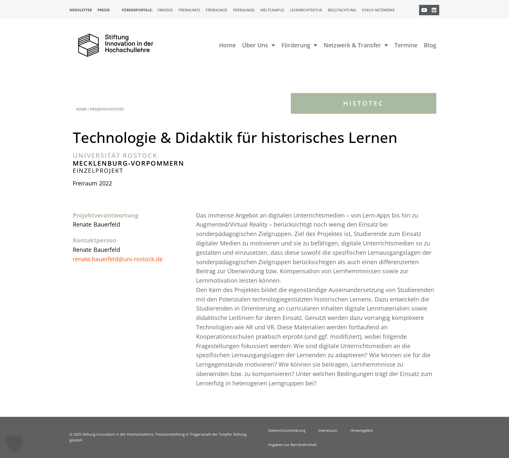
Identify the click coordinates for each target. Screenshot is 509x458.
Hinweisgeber (361, 430)
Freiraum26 (244, 9)
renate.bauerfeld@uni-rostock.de (118, 259)
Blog (430, 45)
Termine (405, 45)
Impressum (327, 430)
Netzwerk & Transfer (356, 45)
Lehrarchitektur (306, 9)
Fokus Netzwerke (378, 9)
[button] (14, 443)
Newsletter (80, 9)
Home (227, 45)
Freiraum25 (216, 9)
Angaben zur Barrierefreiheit (292, 444)
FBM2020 (165, 9)
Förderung (299, 45)
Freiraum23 (189, 9)
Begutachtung (342, 9)
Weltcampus (272, 9)
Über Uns (258, 45)
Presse (103, 9)
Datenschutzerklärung (286, 430)
